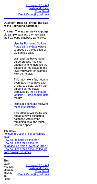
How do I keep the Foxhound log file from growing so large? (25, 150)
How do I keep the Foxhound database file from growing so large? (26, 144)
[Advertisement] (71, 79)
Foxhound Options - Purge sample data (31, 45)
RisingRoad (42, 11)
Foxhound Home (39, 8)
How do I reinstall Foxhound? (21, 139)
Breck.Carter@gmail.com (33, 14)
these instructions (24, 106)
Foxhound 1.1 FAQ (37, 5)
